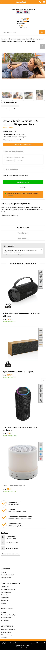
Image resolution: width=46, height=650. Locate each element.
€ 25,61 (7, 319)
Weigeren (28, 647)
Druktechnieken (6, 577)
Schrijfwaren (5, 587)
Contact (3, 612)
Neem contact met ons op (10, 215)
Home (3, 39)
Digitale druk (5, 597)
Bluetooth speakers (36, 39)
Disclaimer (4, 637)
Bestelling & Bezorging (8, 615)
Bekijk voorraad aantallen (23, 144)
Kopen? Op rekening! (7, 575)
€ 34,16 (7, 375)
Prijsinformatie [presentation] (23, 227)
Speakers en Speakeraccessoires (19, 39)
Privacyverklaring (6, 635)
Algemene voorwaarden (8, 629)
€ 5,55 (7, 489)
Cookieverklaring (6, 632)
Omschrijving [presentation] (23, 233)
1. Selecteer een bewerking (13, 151)
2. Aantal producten (10, 169)
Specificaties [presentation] (23, 238)
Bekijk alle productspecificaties (13, 140)
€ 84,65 (7, 433)
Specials (3, 603)
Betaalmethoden (6, 617)
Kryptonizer (4, 600)
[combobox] (20, 32)
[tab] (23, 227)
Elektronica (4, 595)
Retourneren (5, 620)
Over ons (3, 572)
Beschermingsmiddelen (8, 589)
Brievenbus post (6, 592)
